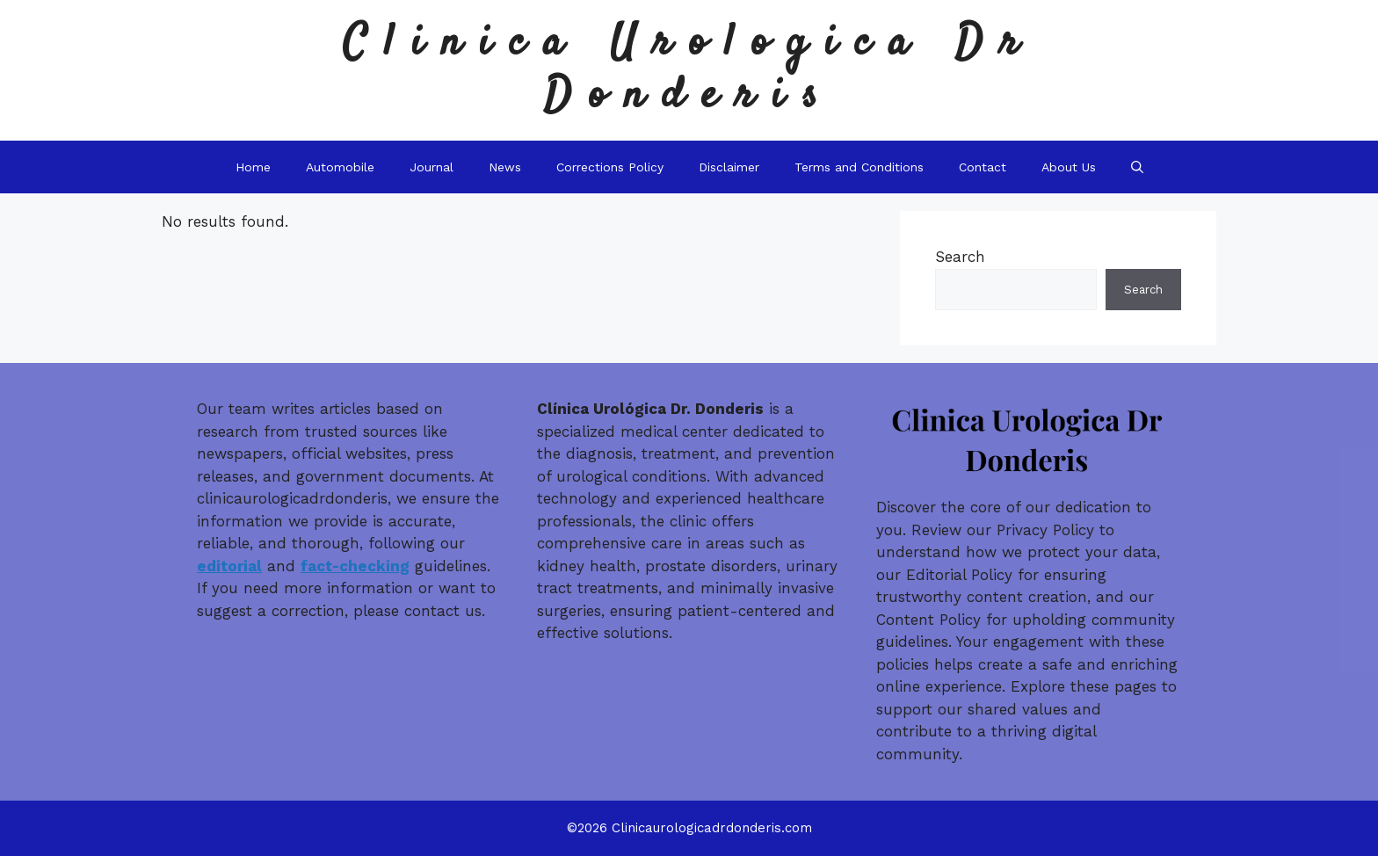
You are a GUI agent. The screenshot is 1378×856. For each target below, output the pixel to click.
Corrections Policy (610, 167)
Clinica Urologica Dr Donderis (689, 69)
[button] (1137, 167)
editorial (229, 566)
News (505, 167)
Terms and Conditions (859, 167)
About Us (1068, 167)
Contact (982, 167)
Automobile (340, 167)
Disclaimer (729, 167)
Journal (431, 167)
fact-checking (355, 566)
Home (253, 167)
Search (960, 256)
